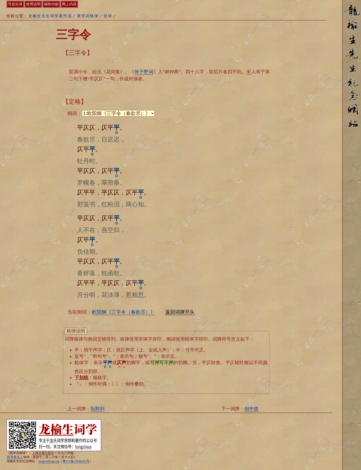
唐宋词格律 (88, 16)
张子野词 (143, 71)
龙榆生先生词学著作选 (50, 16)
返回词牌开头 (179, 312)
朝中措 (251, 408)
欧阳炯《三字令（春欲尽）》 (123, 312)
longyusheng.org (48, 461)
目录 (108, 16)
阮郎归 (98, 408)
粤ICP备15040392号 (76, 461)
